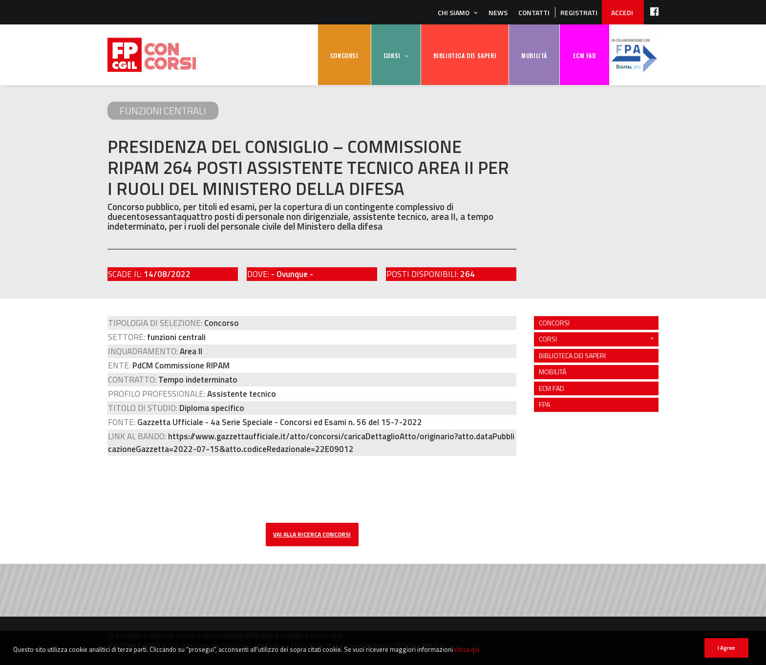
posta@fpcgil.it (371, 646)
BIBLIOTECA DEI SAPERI (465, 55)
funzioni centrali (163, 110)
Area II (191, 351)
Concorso (221, 323)
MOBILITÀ (534, 55)
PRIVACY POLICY (420, 646)
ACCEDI (622, 12)
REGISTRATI (578, 12)
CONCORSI (344, 55)
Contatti (534, 12)
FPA (634, 55)
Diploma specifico (211, 408)
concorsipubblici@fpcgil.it (237, 635)
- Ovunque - (292, 274)
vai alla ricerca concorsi (312, 534)
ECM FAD (584, 55)
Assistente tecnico (241, 393)
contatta (291, 635)
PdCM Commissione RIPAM (181, 365)
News (498, 12)
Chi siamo (453, 12)
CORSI (392, 55)
